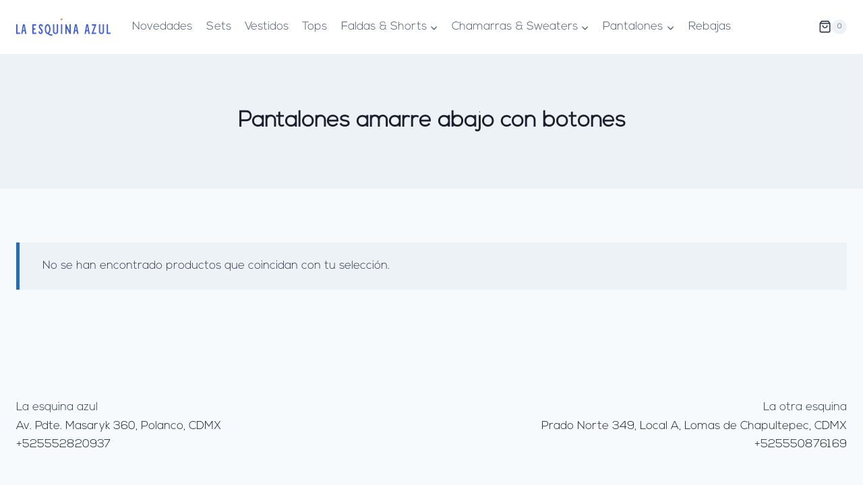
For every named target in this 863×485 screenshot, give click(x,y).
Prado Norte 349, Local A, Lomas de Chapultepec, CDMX (694, 426)
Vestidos (267, 26)
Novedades (162, 26)
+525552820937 (63, 444)
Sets (218, 26)
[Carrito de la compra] (833, 27)
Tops (314, 26)
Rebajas (709, 26)
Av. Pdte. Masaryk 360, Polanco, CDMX (118, 426)
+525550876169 (800, 444)
